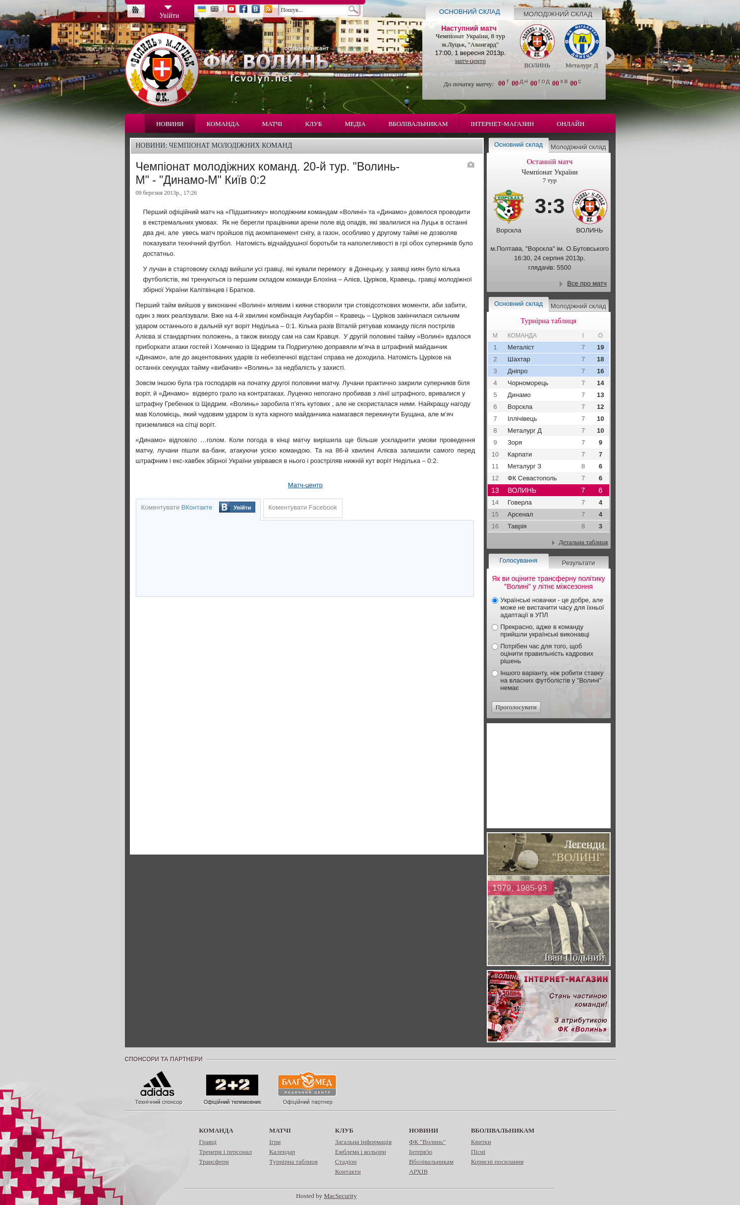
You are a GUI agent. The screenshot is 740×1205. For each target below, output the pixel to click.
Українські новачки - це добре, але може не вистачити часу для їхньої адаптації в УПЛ (552, 607)
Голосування (518, 560)
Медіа (355, 123)
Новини (170, 123)
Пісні (478, 1151)
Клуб (313, 123)
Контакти (348, 1171)
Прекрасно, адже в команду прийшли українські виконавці (545, 630)
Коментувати (177, 507)
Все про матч (587, 283)
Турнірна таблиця (293, 1161)
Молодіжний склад (557, 14)
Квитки (481, 1142)
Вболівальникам (418, 123)
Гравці (208, 1142)
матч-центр (470, 60)
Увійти (242, 508)
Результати (578, 563)
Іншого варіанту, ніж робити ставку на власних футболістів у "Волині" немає (552, 680)
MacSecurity (340, 1196)
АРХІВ (418, 1171)
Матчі (272, 123)
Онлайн (570, 123)
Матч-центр (305, 485)
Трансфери (214, 1161)
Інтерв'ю (420, 1151)
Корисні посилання (497, 1161)
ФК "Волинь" (427, 1142)
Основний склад (469, 11)
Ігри (275, 1142)
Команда (223, 123)
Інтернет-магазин (502, 123)
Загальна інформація (363, 1142)
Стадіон (346, 1161)
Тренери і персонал (225, 1151)
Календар (282, 1151)
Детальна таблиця (583, 542)
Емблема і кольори (360, 1151)
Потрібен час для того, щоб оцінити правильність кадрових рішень (547, 653)
